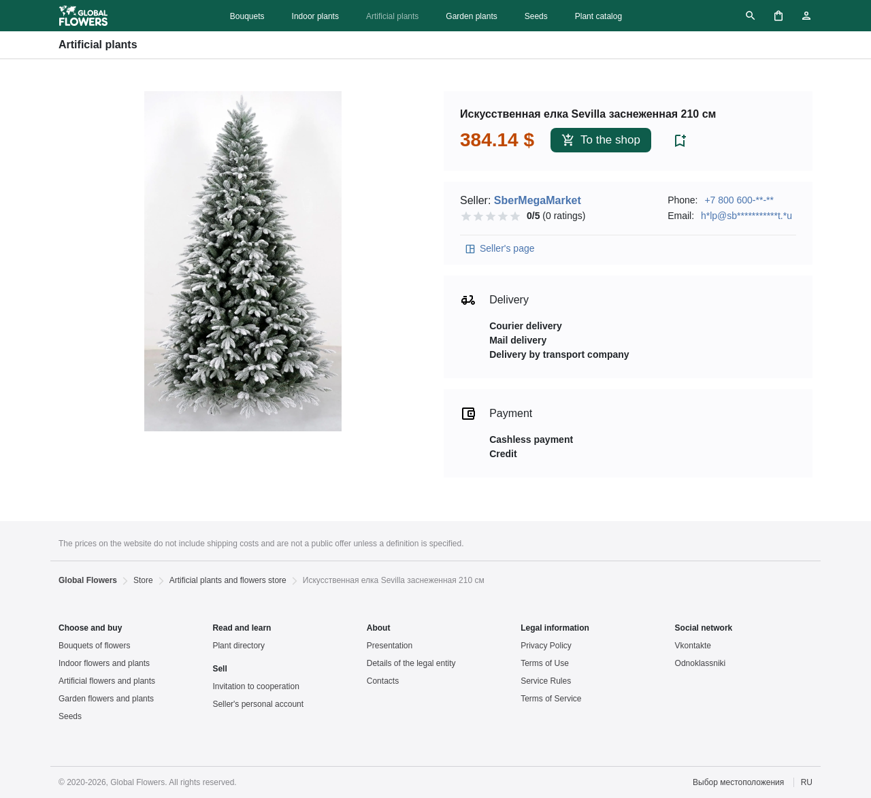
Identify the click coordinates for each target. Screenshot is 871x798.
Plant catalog (598, 16)
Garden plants (471, 16)
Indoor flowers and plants (104, 663)
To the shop (600, 140)
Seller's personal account (257, 704)
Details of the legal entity (411, 663)
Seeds (536, 16)
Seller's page (499, 249)
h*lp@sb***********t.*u (746, 215)
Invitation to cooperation (255, 686)
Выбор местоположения (738, 782)
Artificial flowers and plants (107, 681)
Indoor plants (315, 16)
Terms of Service (551, 698)
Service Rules (546, 681)
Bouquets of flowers (94, 645)
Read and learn (241, 628)
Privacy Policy (546, 645)
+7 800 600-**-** (739, 200)
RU (806, 782)
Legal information (555, 628)
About (379, 628)
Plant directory (238, 645)
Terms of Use (545, 663)
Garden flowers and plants (106, 698)
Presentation (389, 645)
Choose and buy (90, 628)
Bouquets (247, 16)
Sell (219, 669)
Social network (704, 628)
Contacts (383, 681)
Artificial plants (392, 16)
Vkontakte (693, 645)
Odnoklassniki (700, 663)
